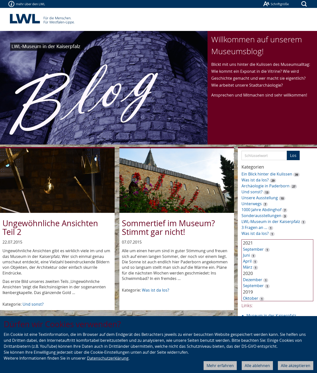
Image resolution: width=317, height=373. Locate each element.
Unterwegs (251, 203)
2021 (248, 243)
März (247, 267)
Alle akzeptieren (295, 365)
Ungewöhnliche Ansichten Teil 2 (50, 227)
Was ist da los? (155, 290)
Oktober (250, 298)
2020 (248, 273)
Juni (246, 255)
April (247, 261)
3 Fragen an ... (254, 227)
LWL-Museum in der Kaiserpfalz (270, 221)
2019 (248, 292)
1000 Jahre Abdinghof (261, 209)
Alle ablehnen (257, 365)
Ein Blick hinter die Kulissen (266, 174)
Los (293, 155)
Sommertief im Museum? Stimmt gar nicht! (168, 227)
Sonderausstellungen (261, 215)
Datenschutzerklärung (108, 358)
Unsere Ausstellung (259, 197)
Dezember (252, 279)
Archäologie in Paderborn (265, 186)
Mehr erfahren (220, 365)
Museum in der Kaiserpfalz (271, 315)
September (253, 249)
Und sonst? (33, 304)
